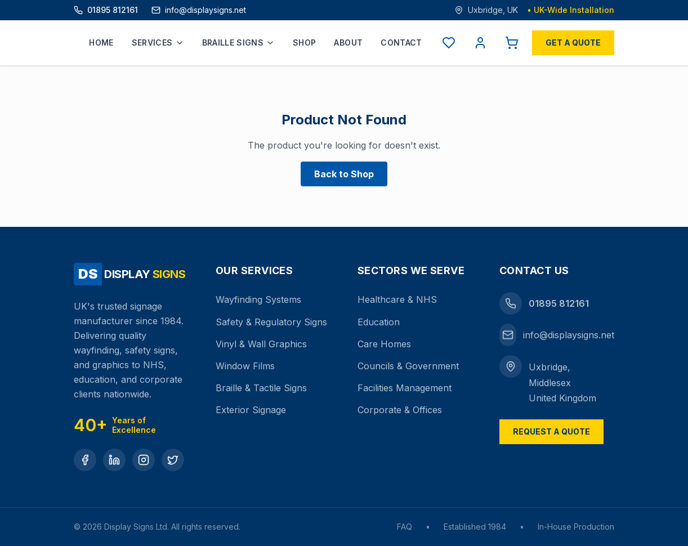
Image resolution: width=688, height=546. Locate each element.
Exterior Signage (251, 409)
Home (101, 42)
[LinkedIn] (114, 460)
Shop (304, 42)
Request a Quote (551, 431)
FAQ (404, 526)
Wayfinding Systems (258, 299)
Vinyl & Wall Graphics (261, 344)
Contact (401, 42)
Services (158, 42)
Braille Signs (238, 42)
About (348, 42)
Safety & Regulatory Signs (271, 322)
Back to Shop (344, 174)
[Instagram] (143, 460)
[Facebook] (85, 460)
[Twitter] (173, 460)
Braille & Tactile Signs (261, 387)
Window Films (245, 366)
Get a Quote (573, 42)
